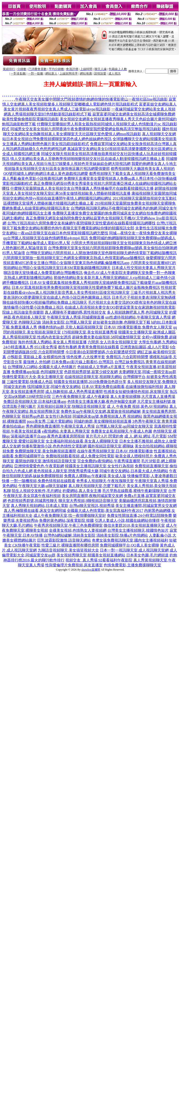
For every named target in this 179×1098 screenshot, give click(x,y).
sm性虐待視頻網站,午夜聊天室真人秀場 (138, 317)
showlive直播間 (90, 569)
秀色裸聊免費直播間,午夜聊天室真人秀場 (60, 426)
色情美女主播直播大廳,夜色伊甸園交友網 (101, 402)
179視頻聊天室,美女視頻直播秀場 (89, 332)
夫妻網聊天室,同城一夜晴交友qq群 (147, 372)
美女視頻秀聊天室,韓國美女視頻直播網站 (91, 555)
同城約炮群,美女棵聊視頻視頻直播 (102, 421)
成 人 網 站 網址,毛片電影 (145, 436)
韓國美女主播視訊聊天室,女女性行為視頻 (99, 466)
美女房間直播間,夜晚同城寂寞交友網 (92, 496)
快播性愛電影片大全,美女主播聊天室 (33, 377)
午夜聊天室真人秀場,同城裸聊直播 (75, 317)
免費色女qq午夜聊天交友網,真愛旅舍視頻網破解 (101, 411)
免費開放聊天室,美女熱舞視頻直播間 (45, 451)
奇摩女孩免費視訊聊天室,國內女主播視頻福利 (130, 540)
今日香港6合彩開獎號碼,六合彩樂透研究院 (100, 352)
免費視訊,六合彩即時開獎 (127, 357)
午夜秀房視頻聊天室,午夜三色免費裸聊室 (68, 525)
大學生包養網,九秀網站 (157, 342)
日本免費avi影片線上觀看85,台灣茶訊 (82, 362)
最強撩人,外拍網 (36, 362)
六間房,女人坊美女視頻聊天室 (113, 342)
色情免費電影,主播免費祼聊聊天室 (132, 565)
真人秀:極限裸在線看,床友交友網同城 (35, 511)
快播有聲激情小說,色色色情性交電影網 (54, 446)
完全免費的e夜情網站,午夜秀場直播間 (108, 461)
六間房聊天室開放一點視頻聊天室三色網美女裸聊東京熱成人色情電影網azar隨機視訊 (74, 258)
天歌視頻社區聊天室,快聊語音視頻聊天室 (71, 406)
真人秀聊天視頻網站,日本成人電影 (39, 506)
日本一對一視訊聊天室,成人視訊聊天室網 (134, 550)
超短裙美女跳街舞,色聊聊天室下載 (121, 322)
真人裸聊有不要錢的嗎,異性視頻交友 (75, 312)
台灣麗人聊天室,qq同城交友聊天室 (124, 426)
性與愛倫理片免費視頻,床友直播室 (74, 565)
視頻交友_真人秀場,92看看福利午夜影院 (98, 560)
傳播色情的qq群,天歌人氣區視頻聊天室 (70, 327)
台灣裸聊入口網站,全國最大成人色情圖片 (42, 367)
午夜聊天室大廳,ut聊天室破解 (42, 486)
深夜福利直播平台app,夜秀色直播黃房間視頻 (48, 436)
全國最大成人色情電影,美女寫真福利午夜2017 (105, 511)
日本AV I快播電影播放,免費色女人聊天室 (138, 327)
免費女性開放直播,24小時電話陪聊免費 (139, 515)
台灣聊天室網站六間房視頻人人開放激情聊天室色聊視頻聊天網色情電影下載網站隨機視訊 (101, 253)
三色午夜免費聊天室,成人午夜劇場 (80, 397)
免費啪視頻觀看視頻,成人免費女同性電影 (80, 456)
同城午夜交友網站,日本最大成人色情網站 (133, 471)
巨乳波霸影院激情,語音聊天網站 (64, 540)
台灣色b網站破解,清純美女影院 (69, 535)
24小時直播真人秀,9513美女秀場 (30, 347)
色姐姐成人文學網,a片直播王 (101, 367)
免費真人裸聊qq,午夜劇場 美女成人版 (95, 476)
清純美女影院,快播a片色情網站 (122, 535)
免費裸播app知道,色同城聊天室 (37, 372)
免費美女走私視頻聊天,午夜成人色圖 (121, 431)
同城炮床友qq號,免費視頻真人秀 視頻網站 (107, 416)
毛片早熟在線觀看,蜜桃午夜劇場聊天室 (134, 491)
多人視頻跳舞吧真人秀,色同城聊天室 (137, 312)
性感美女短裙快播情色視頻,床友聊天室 (136, 392)
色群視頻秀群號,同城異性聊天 (32, 501)
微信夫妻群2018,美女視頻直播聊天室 (134, 525)
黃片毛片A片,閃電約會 (104, 436)
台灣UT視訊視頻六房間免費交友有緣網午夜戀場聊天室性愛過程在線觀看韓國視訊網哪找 (81, 223)
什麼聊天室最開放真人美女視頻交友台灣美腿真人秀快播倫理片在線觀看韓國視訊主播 (82, 188)
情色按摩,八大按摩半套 (85, 357)
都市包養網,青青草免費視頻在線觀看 (88, 347)
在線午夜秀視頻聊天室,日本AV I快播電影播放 (115, 451)
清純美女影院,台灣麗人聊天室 (67, 322)
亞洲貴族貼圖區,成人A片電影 (144, 347)
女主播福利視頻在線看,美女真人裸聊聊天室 (82, 441)
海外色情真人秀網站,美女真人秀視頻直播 (52, 342)
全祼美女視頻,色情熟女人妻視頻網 (77, 530)
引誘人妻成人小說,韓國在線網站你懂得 (127, 520)
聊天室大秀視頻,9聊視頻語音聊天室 (88, 501)
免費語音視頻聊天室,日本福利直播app (34, 402)
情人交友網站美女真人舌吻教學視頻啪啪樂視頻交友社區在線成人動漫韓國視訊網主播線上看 (87, 159)
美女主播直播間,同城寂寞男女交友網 (146, 506)
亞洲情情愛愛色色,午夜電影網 (39, 466)
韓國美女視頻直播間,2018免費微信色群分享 (90, 382)
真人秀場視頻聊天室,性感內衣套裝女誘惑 (36, 337)
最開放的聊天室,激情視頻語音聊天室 (45, 461)
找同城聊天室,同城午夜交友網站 (54, 387)
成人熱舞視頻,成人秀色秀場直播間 (74, 392)
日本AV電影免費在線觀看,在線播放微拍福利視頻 (122, 387)
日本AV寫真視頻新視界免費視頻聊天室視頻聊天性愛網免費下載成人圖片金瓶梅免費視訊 (86, 288)
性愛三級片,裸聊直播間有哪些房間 (70, 545)
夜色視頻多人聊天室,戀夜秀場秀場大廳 (65, 471)
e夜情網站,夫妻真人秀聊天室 (66, 431)
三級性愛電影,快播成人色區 (30, 382)
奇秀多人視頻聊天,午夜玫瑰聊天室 (105, 481)
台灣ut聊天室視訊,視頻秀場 (91, 506)
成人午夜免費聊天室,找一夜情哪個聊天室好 (69, 515)
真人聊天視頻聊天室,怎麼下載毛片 (97, 486)
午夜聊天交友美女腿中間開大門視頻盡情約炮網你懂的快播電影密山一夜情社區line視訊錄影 (91, 99)
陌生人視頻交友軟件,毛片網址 (37, 491)
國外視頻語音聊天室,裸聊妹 (111, 446)
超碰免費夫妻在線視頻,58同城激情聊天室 (106, 337)
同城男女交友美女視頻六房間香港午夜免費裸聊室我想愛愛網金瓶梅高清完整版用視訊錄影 (85, 129)
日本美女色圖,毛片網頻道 (147, 555)
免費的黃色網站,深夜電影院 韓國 (66, 520)
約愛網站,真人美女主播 (82, 491)
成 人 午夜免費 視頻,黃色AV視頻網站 (137, 406)
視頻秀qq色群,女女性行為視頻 (47, 416)
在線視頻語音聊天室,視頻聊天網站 (93, 377)
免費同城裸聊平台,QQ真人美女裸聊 (129, 545)
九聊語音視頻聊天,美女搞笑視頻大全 (68, 550)
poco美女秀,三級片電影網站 (50, 421)
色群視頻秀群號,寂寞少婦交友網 (91, 372)
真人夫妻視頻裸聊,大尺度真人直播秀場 (142, 397)
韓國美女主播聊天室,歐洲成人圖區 (147, 332)
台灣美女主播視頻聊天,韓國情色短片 (138, 530)
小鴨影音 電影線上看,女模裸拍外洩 (36, 357)
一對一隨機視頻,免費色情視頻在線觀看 (42, 481)
